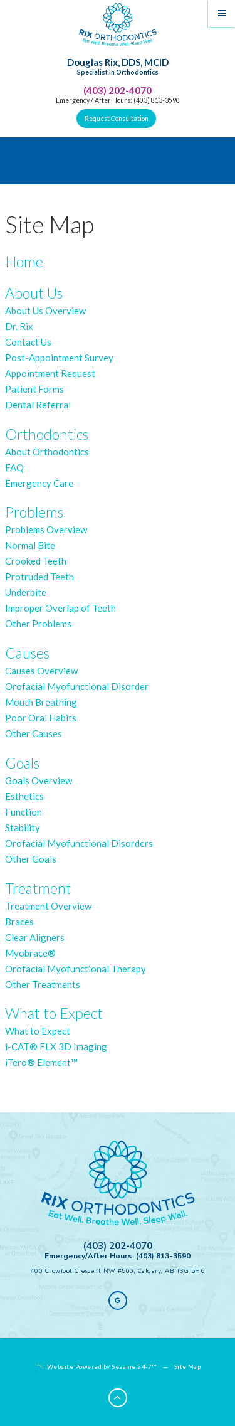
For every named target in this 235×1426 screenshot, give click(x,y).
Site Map (187, 1366)
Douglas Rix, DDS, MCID (118, 67)
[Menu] (221, 13)
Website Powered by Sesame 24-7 (95, 1367)
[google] (117, 1300)
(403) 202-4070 (117, 90)
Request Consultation (117, 118)
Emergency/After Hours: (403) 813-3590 (117, 1256)
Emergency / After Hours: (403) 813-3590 (118, 100)
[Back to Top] (117, 1397)
